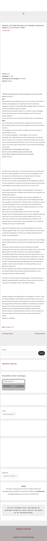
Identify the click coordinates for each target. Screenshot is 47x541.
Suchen (4, 349)
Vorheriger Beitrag (7, 333)
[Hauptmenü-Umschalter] (23, 14)
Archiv (4, 410)
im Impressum (40, 491)
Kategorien (5, 472)
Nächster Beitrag (40, 333)
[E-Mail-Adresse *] (13, 381)
